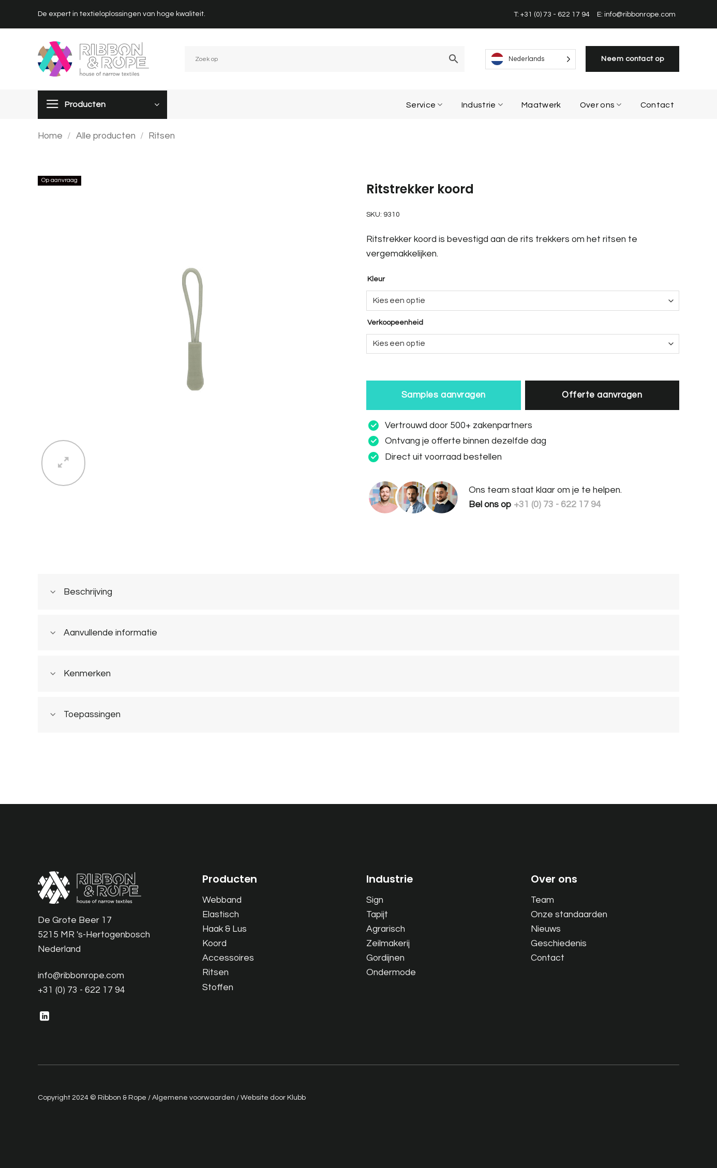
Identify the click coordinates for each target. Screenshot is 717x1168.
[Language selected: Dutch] (530, 59)
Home (50, 136)
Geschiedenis (559, 943)
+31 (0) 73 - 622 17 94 (81, 990)
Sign (374, 900)
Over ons (601, 105)
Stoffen (217, 987)
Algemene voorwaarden (193, 1097)
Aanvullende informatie (100, 634)
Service (424, 105)
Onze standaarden (569, 914)
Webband (222, 900)
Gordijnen (385, 958)
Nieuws (546, 929)
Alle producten (106, 136)
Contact (657, 105)
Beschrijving (77, 593)
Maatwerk (541, 105)
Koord (214, 943)
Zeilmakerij (388, 943)
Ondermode (391, 972)
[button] (63, 463)
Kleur (376, 279)
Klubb (296, 1097)
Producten (85, 104)
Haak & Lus (224, 929)
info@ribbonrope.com (81, 975)
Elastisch (220, 914)
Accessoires (228, 958)
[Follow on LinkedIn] (44, 1017)
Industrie (482, 105)
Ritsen (161, 136)
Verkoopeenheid (395, 322)
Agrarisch (385, 929)
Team (542, 900)
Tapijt (377, 914)
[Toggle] (53, 593)
